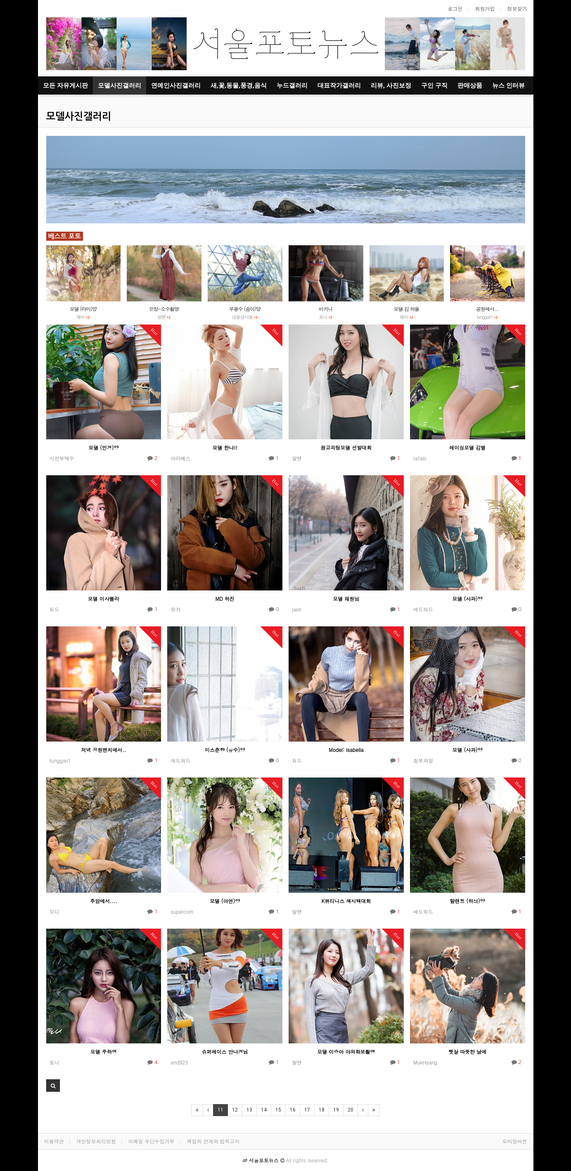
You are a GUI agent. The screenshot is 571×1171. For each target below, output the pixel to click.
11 (220, 1110)
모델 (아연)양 (225, 900)
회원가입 (485, 8)
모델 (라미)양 (83, 308)
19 (336, 1110)
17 (307, 1110)
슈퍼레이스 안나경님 (225, 1051)
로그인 (455, 8)
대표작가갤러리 (339, 85)
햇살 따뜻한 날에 (467, 1051)
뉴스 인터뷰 (508, 85)
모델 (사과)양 (468, 598)
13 (249, 1110)
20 (350, 1110)
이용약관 (54, 1141)
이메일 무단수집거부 (151, 1141)
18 (322, 1110)
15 (278, 1110)
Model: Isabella (346, 749)
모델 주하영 (103, 1051)
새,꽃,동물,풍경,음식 (239, 85)
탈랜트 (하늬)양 (467, 900)
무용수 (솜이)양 (245, 308)
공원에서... (487, 308)
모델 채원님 (346, 598)
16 (293, 1110)
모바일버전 (514, 1141)
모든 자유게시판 (65, 85)
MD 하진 (224, 598)
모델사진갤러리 (119, 85)
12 (235, 1110)
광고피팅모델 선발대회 (346, 447)
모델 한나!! (225, 447)
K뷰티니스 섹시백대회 (346, 900)
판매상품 (469, 85)
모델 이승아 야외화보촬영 (346, 1051)
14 (264, 1110)
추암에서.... (103, 900)
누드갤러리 (292, 85)
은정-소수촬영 (164, 308)
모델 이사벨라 (103, 598)
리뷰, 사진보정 (391, 85)
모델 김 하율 (406, 308)
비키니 (325, 308)
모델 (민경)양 (103, 447)
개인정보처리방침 (96, 1141)
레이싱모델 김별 (467, 447)
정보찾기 (517, 8)
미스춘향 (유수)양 (225, 749)
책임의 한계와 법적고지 (213, 1141)
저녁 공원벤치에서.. (103, 749)
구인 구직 (434, 85)
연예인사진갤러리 (176, 85)
